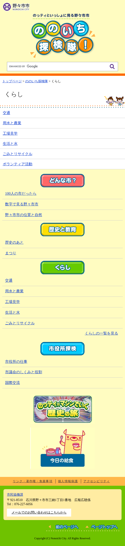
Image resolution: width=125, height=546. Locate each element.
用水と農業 (12, 123)
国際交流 (12, 383)
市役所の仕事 (16, 362)
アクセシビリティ (96, 481)
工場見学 (10, 133)
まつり (10, 253)
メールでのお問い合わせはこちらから (39, 512)
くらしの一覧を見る (101, 333)
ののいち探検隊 (36, 81)
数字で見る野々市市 (21, 204)
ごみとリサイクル (17, 154)
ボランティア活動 (17, 164)
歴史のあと (14, 242)
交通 (6, 113)
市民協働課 (15, 494)
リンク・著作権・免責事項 (32, 481)
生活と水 (10, 144)
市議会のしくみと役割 (23, 372)
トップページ (12, 81)
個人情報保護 (68, 481)
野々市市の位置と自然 (23, 215)
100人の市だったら (21, 193)
